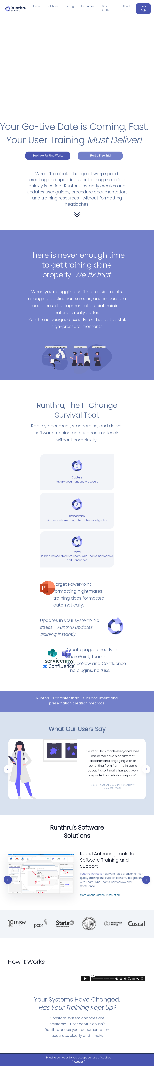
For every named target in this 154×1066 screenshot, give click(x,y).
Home (36, 6)
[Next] (146, 769)
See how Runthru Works (48, 155)
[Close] (78, 1062)
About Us (126, 8)
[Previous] (8, 769)
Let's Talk (143, 8)
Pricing (70, 6)
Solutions (52, 6)
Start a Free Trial (100, 155)
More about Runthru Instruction (100, 895)
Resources (87, 6)
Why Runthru (106, 8)
